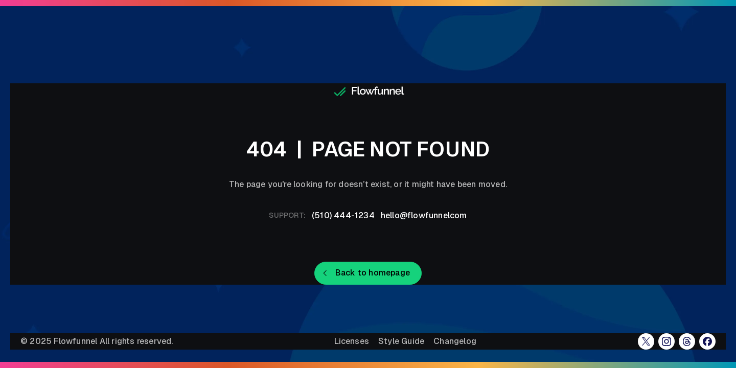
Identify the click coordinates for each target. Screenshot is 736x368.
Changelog (454, 341)
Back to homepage (372, 272)
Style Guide (401, 341)
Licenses (351, 341)
